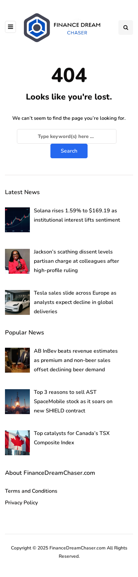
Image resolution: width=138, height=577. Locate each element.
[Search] (66, 136)
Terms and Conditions (31, 491)
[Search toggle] (125, 27)
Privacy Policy (21, 502)
